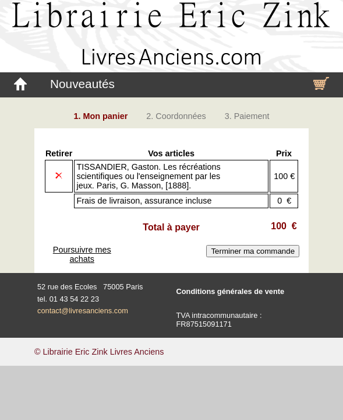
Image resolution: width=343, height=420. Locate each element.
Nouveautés (82, 83)
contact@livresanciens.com (82, 310)
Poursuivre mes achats (82, 254)
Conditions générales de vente (230, 291)
